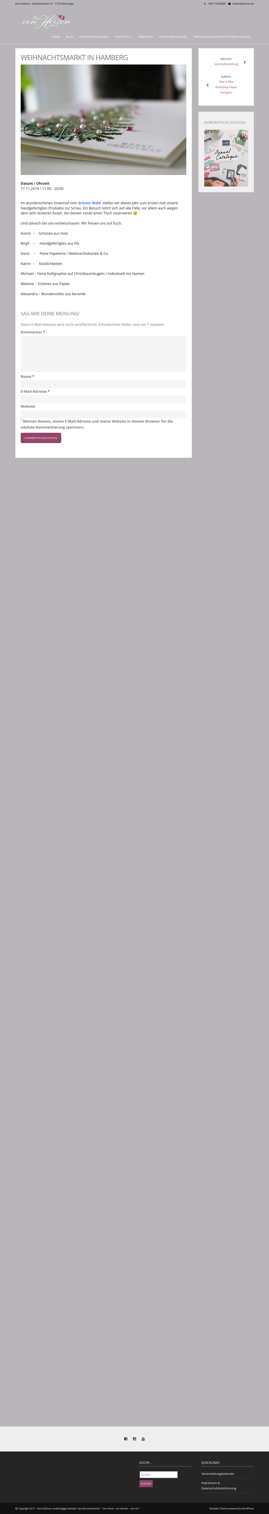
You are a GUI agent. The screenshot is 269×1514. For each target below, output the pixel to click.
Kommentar (33, 332)
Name (27, 376)
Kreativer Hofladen (94, 37)
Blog (69, 37)
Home (56, 37)
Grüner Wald (90, 202)
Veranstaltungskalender (217, 1474)
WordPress (248, 1508)
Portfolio (123, 37)
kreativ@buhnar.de (243, 3)
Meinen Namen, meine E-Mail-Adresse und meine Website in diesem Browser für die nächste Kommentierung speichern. (97, 424)
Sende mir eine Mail (173, 37)
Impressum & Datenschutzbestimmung (222, 37)
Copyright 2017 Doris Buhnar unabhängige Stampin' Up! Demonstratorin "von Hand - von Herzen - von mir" (79, 1508)
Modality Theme (218, 1508)
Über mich (145, 37)
